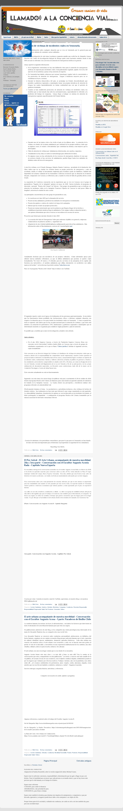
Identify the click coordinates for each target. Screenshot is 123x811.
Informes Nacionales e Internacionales (87, 37)
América (44, 607)
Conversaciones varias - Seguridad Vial (107, 155)
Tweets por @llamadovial (10, 88)
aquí (71, 226)
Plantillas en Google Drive (103, 127)
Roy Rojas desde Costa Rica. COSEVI (107, 158)
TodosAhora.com (64, 265)
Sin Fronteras (49, 609)
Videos (62, 609)
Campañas (62, 607)
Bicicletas (56, 607)
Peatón (69, 752)
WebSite (16, 37)
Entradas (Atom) (37, 765)
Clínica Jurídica (63, 346)
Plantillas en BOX (101, 124)
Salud (43, 609)
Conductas (69, 607)
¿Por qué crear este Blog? (27, 37)
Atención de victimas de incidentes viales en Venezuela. (52, 45)
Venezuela (57, 609)
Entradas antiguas (84, 761)
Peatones (75, 752)
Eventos (46, 37)
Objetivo (39, 37)
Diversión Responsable (80, 607)
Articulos (49, 607)
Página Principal (7, 37)
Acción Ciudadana (35, 607)
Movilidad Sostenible (61, 752)
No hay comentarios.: (46, 450)
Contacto (72, 37)
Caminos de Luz (103, 37)
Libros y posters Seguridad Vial (59, 37)
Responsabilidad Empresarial (32, 609)
